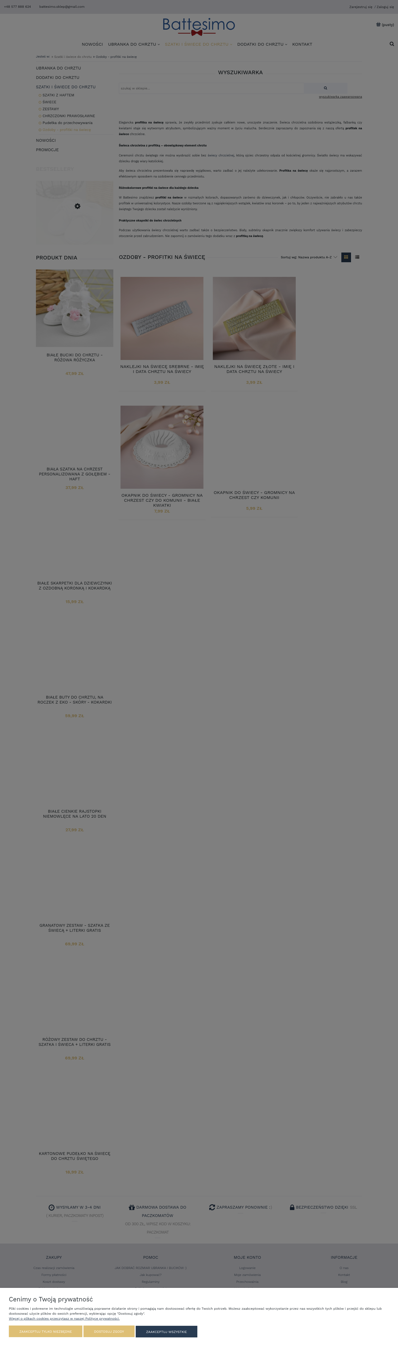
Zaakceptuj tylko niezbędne (45, 1332)
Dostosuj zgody (109, 1332)
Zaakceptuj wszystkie (166, 1332)
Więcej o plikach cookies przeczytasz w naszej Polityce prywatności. (64, 1319)
